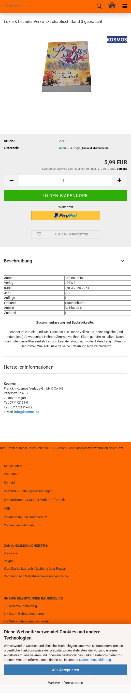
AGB (7, 508)
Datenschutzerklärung (95, 660)
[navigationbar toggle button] (124, 6)
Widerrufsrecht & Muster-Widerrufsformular (35, 500)
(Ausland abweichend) (95, 148)
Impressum (12, 474)
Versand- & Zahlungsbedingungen (28, 491)
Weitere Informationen (65, 683)
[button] (11, 180)
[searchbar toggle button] (99, 6)
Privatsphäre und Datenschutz (25, 517)
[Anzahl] (65, 180)
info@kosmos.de (26, 412)
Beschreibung (18, 260)
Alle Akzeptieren (65, 670)
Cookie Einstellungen (19, 525)
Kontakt (9, 482)
